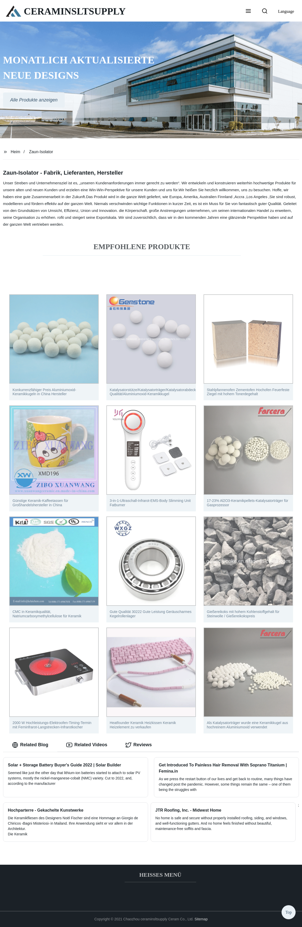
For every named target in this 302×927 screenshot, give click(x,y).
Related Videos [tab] (86, 745)
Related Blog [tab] (30, 745)
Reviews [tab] (138, 745)
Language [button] (286, 11)
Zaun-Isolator (41, 152)
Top (288, 911)
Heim (15, 152)
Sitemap (201, 919)
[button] (248, 11)
